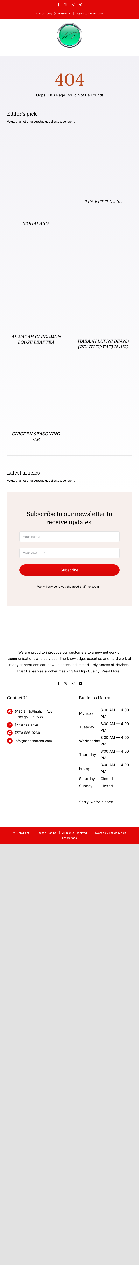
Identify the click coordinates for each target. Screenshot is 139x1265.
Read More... (112, 671)
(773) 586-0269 (27, 733)
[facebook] (58, 683)
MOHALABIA (36, 223)
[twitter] (66, 683)
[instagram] (73, 683)
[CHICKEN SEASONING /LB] (36, 370)
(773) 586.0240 (27, 725)
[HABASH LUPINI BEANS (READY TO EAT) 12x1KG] (103, 252)
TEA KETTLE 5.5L (103, 201)
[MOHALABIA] (36, 135)
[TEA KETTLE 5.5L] (103, 135)
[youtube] (80, 683)
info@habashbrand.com (89, 13)
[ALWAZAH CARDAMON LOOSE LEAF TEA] (36, 252)
